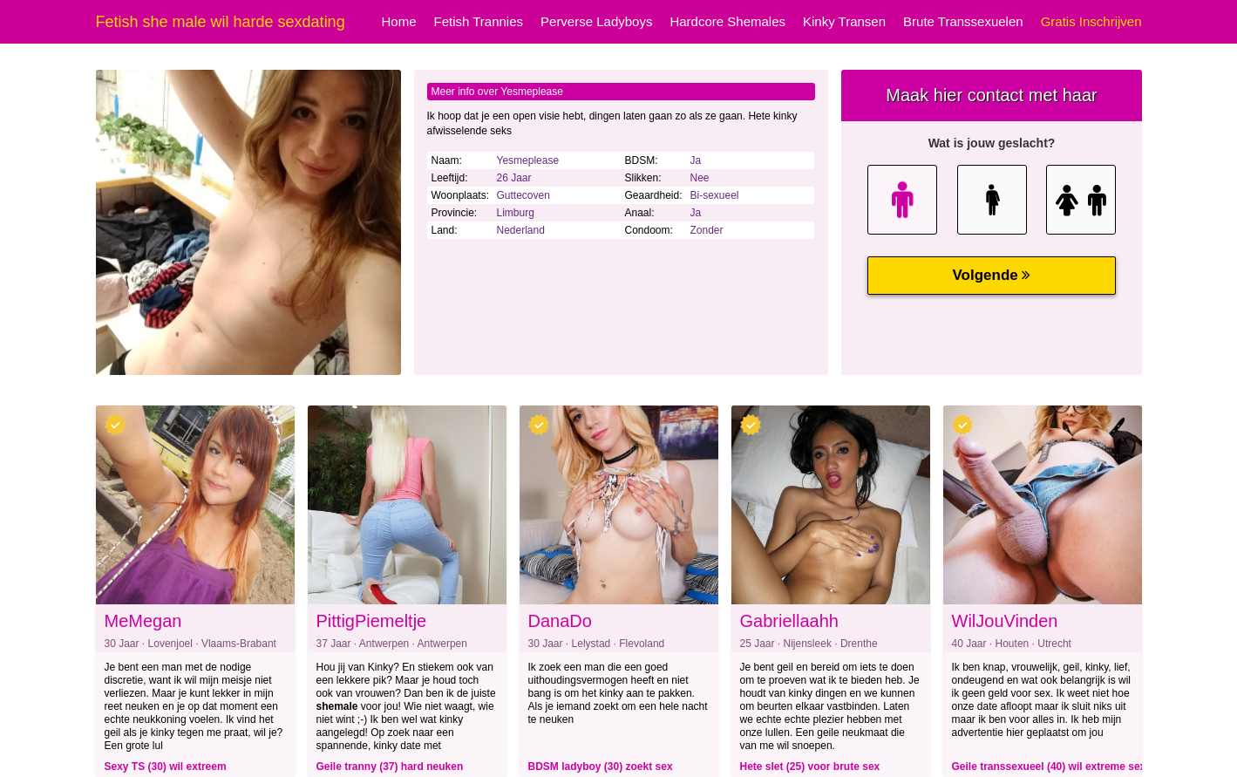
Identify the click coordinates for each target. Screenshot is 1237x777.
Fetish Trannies (478, 21)
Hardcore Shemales (727, 21)
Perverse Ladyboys (596, 21)
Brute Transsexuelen (963, 21)
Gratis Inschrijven (1091, 21)
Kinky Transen (844, 21)
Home (398, 21)
